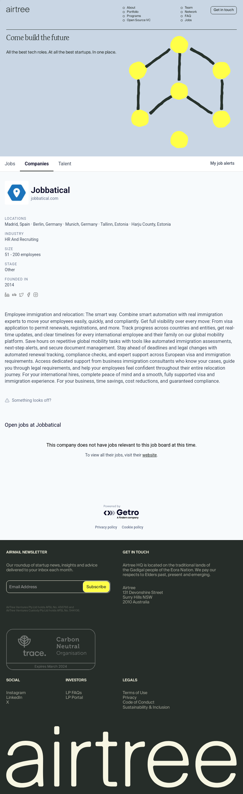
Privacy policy (106, 527)
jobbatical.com (44, 198)
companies (37, 164)
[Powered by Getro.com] (121, 512)
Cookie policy (132, 527)
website (149, 455)
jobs (10, 164)
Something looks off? (28, 400)
